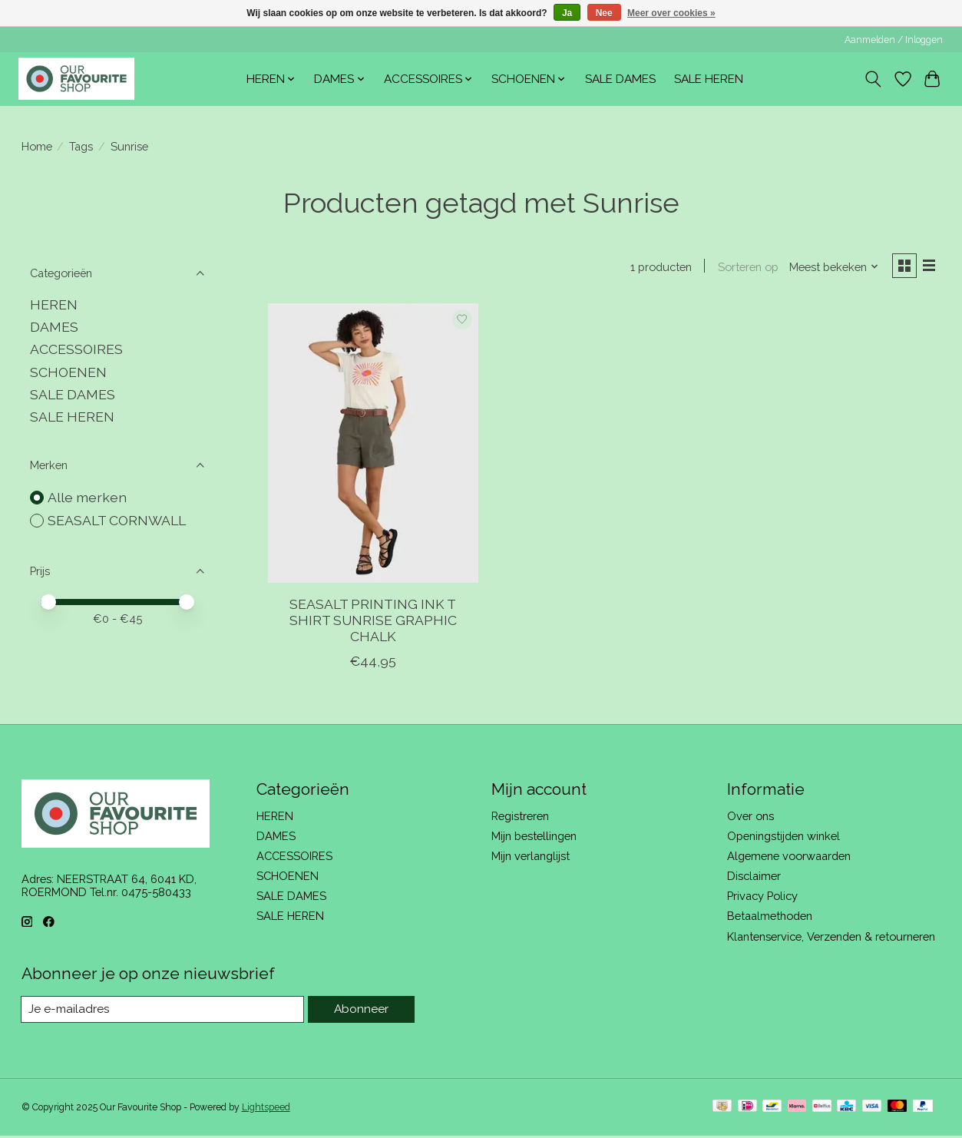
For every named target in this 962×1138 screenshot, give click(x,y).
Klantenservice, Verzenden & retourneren (831, 937)
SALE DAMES (620, 79)
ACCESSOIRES (76, 349)
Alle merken (87, 497)
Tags (81, 146)
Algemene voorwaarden (789, 858)
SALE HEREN (708, 79)
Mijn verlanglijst (530, 858)
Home (36, 146)
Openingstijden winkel (783, 837)
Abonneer (361, 1011)
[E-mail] (163, 1012)
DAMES (54, 327)
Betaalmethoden (769, 918)
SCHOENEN (68, 372)
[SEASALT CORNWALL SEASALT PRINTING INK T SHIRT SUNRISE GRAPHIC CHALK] (373, 445)
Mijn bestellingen (534, 837)
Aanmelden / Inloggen (894, 40)
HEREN (54, 304)
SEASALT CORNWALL (117, 520)
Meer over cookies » (671, 13)
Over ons (750, 817)
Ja (567, 13)
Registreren (520, 817)
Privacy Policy (762, 898)
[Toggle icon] (872, 79)
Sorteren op (744, 267)
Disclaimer (754, 878)
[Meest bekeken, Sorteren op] (830, 267)
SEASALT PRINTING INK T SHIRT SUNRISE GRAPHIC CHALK (373, 621)
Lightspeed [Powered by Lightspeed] (266, 1109)
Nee (604, 13)
